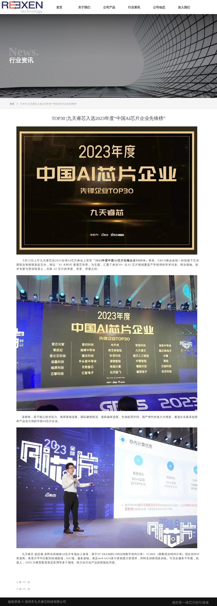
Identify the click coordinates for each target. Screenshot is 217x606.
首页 (12, 104)
